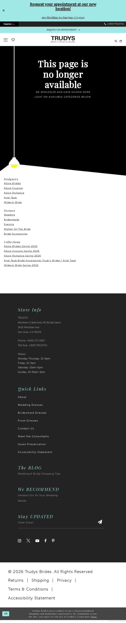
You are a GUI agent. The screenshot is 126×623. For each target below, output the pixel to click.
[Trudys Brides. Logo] (63, 42)
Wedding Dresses (30, 407)
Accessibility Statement (35, 455)
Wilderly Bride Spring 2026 (21, 268)
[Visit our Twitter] (28, 543)
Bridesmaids (11, 222)
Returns (16, 583)
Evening (9, 227)
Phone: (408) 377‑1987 (31, 343)
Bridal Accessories (16, 236)
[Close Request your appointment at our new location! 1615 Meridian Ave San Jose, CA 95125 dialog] (3, 10)
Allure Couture (13, 191)
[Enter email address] (61, 527)
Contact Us (26, 431)
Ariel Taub (10, 200)
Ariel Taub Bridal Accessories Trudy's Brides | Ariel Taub (40, 263)
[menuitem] (11, 25)
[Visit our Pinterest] (53, 543)
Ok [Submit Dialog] (6, 616)
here (94, 619)
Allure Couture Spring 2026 (21, 254)
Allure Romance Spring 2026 (22, 258)
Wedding (9, 217)
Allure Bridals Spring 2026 (20, 249)
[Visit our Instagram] (19, 543)
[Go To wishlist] (13, 42)
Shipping (40, 583)
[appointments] (63, 32)
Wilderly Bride (13, 205)
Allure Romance (14, 195)
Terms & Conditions (28, 592)
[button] (119, 42)
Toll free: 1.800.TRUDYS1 (32, 348)
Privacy (64, 583)
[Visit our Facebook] (45, 543)
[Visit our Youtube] (37, 543)
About (22, 400)
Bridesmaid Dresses (32, 415)
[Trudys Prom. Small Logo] (11, 25)
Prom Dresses (28, 423)
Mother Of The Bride (17, 232)
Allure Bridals (12, 186)
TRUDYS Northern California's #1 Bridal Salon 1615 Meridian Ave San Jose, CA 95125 (39, 327)
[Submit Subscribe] (99, 527)
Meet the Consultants (33, 439)
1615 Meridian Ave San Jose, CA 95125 (63, 17)
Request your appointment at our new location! (63, 6)
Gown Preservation (32, 447)
